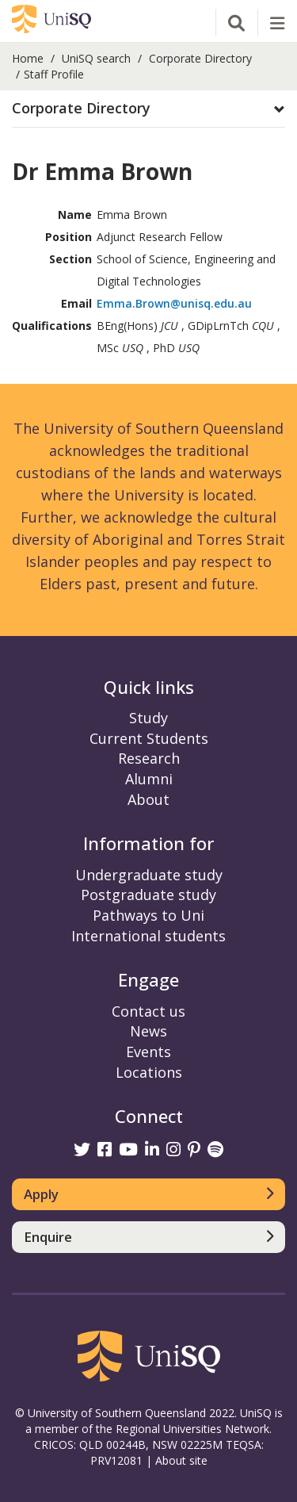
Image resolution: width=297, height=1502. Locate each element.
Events (148, 1051)
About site (181, 1460)
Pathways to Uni (148, 915)
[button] (148, 108)
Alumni (149, 778)
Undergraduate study (149, 874)
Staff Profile (54, 74)
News (148, 1030)
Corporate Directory (200, 58)
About (148, 799)
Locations (149, 1072)
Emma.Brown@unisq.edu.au (174, 303)
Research (149, 758)
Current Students (148, 738)
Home (28, 58)
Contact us (148, 1011)
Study (148, 717)
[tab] (148, 109)
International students (148, 935)
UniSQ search (96, 58)
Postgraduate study (148, 894)
